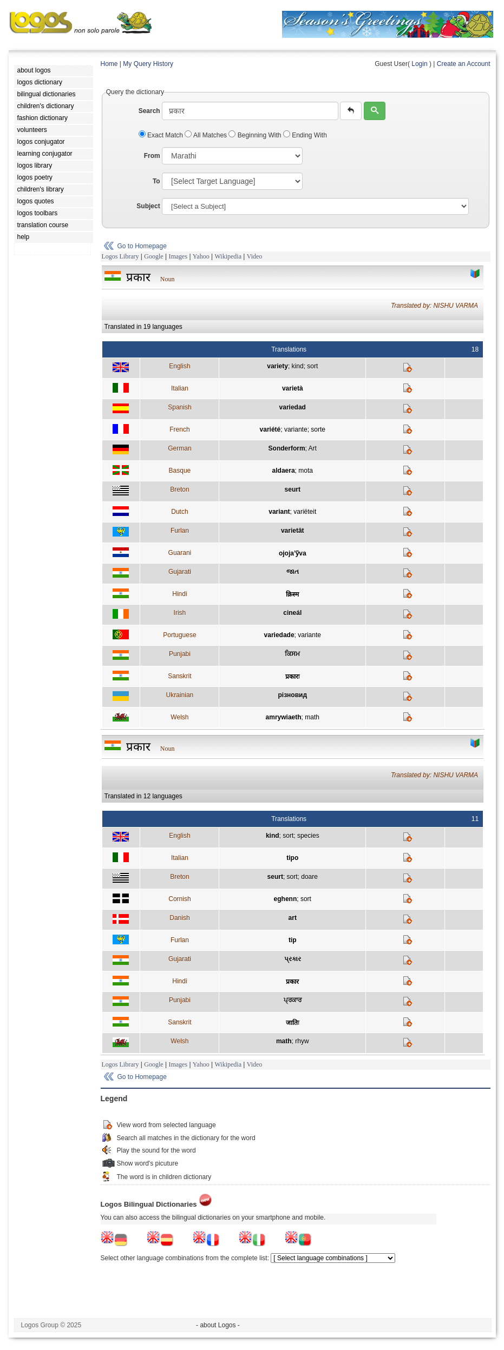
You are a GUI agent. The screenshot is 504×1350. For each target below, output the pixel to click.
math (312, 717)
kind (298, 366)
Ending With (305, 135)
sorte (318, 429)
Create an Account (463, 64)
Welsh (179, 717)
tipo (292, 858)
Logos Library (120, 256)
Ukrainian (180, 695)
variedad (292, 407)
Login (419, 64)
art (293, 918)
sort (312, 366)
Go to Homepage (142, 246)
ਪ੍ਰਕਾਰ (293, 1000)
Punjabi (180, 654)
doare (309, 877)
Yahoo (201, 256)
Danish (179, 918)
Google (153, 256)
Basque (180, 470)
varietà (292, 388)
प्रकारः (292, 676)
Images (177, 256)
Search (149, 111)
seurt (292, 489)
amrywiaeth (284, 717)
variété (270, 429)
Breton (179, 489)
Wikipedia (227, 256)
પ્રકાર (292, 959)
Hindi (179, 594)
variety (277, 366)
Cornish (179, 899)
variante (295, 429)
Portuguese (179, 635)
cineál (292, 613)
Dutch (179, 511)
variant (279, 511)
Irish (180, 613)
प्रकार (292, 981)
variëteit (304, 511)
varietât (292, 530)
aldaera (283, 470)
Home (109, 64)
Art (313, 448)
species (308, 835)
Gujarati (179, 571)
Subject (148, 206)
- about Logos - (218, 1325)
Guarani (180, 553)
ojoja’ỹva (292, 553)
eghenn (285, 899)
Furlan (180, 530)
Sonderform (287, 448)
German (179, 448)
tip (293, 940)
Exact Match (162, 135)
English (179, 366)
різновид (292, 695)
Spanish (179, 407)
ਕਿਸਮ (292, 654)
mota (305, 470)
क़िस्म (292, 594)
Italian (179, 388)
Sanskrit (179, 676)
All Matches (206, 135)
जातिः (292, 1023)
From (152, 156)
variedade (279, 635)
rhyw (302, 1041)
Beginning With (255, 135)
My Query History (148, 64)
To (156, 181)
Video (255, 256)
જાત (292, 571)
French (179, 429)
